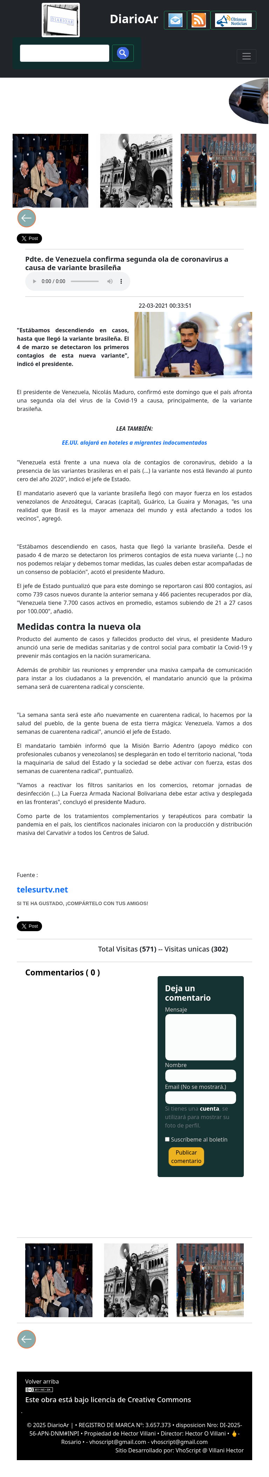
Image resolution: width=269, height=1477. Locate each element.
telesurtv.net (42, 889)
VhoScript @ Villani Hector (210, 1450)
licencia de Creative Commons (141, 1399)
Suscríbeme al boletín (199, 1139)
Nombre (176, 1065)
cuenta (209, 1108)
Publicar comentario (186, 1157)
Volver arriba (42, 1381)
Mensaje (176, 1009)
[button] (175, 20)
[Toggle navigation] (246, 56)
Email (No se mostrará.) (195, 1087)
